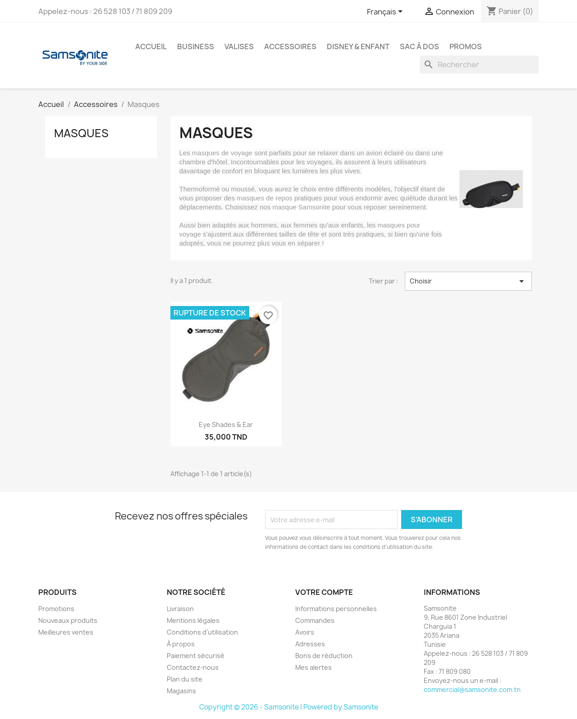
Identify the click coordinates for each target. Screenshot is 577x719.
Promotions (56, 608)
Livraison (180, 608)
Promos (465, 46)
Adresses (310, 644)
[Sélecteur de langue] (386, 12)
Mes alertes (313, 667)
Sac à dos (419, 46)
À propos (181, 644)
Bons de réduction (324, 655)
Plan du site (184, 679)
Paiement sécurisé (195, 655)
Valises (239, 46)
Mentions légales (193, 620)
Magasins (181, 691)
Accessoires (290, 46)
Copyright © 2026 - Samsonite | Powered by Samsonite (288, 707)
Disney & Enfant (358, 46)
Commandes (314, 620)
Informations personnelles (336, 608)
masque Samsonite (301, 207)
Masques (81, 133)
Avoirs (304, 632)
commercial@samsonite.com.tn (472, 689)
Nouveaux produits (67, 620)
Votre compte (324, 592)
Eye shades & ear (226, 424)
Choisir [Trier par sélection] (468, 281)
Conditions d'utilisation (202, 632)
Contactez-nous (193, 667)
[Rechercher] (479, 65)
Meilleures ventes (65, 632)
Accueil (151, 46)
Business (195, 46)
